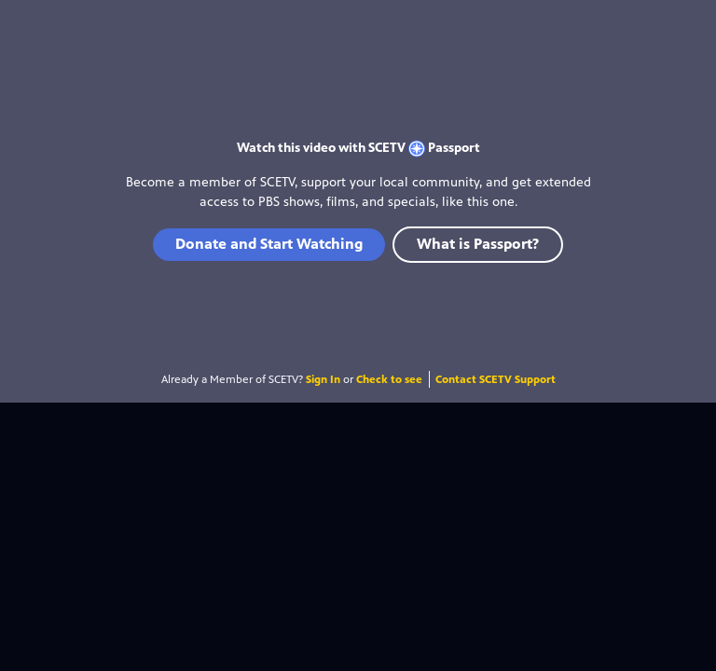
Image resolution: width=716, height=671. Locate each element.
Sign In (323, 379)
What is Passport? (478, 244)
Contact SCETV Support (495, 379)
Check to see (389, 379)
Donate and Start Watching (269, 244)
